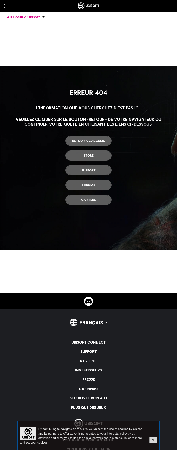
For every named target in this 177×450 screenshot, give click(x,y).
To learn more (133, 438)
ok (153, 439)
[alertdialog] (88, 435)
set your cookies (36, 442)
